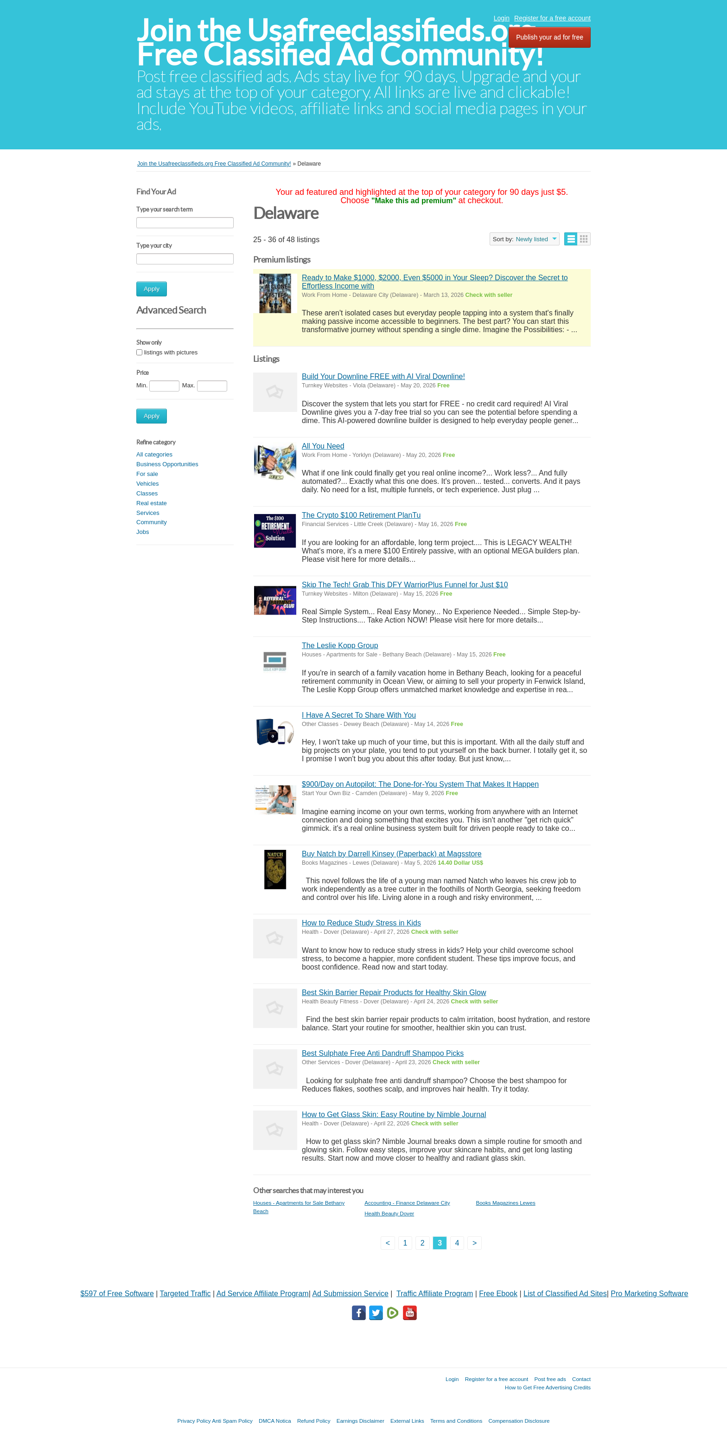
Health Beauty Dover (389, 1213)
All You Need (323, 446)
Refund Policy (314, 1421)
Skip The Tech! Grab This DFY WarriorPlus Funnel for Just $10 (405, 585)
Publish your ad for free (549, 37)
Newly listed (532, 239)
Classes (147, 493)
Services (147, 512)
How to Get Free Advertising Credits (548, 1387)
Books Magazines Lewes (505, 1203)
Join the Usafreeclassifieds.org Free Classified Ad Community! (340, 42)
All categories (154, 454)
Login (502, 18)
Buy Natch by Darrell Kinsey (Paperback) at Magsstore (392, 854)
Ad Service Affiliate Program (263, 1294)
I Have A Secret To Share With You (359, 715)
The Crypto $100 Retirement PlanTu (361, 515)
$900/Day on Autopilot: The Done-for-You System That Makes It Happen (420, 784)
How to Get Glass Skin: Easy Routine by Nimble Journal (394, 1114)
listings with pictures (171, 352)
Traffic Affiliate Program (434, 1294)
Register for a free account (552, 18)
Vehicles (147, 483)
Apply (151, 288)
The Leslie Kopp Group (340, 645)
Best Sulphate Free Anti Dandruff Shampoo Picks (383, 1053)
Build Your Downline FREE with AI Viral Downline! (383, 376)
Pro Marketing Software (649, 1294)
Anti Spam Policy (232, 1421)
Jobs (142, 531)
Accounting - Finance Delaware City (407, 1203)
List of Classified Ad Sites (565, 1294)
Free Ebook (498, 1294)
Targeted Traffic (185, 1294)
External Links (407, 1421)
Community (151, 522)
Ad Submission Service (350, 1294)
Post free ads (550, 1379)
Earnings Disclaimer (360, 1421)
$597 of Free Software (117, 1294)
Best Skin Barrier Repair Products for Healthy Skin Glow (394, 992)
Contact (581, 1379)
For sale (147, 473)
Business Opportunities (167, 464)
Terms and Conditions (456, 1421)
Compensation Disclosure (518, 1421)
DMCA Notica (275, 1421)
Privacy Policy (193, 1421)
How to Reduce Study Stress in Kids (361, 923)
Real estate (151, 503)
